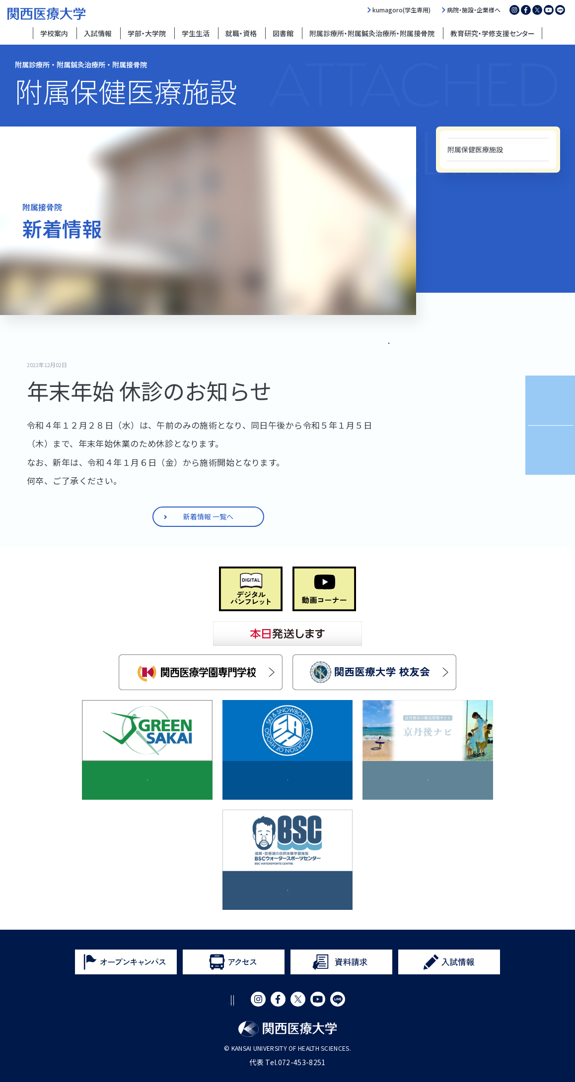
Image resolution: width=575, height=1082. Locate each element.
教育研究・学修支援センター (492, 33)
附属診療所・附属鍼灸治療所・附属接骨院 (371, 33)
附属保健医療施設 (475, 149)
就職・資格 (241, 33)
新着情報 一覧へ (367, 340)
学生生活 (196, 33)
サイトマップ (306, 1000)
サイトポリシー (160, 1000)
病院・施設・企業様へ (474, 10)
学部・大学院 (147, 33)
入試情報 (98, 33)
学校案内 (54, 33)
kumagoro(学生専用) (401, 10)
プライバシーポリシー (235, 1000)
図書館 (283, 33)
